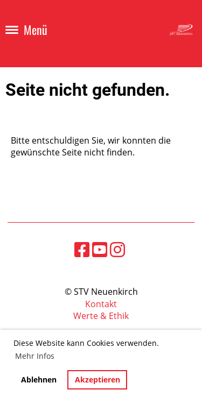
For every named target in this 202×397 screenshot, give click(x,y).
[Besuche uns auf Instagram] (117, 249)
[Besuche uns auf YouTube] (99, 249)
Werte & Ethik (101, 316)
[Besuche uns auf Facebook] (81, 249)
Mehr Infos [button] (34, 356)
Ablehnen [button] (39, 379)
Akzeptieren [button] (97, 379)
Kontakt (101, 304)
